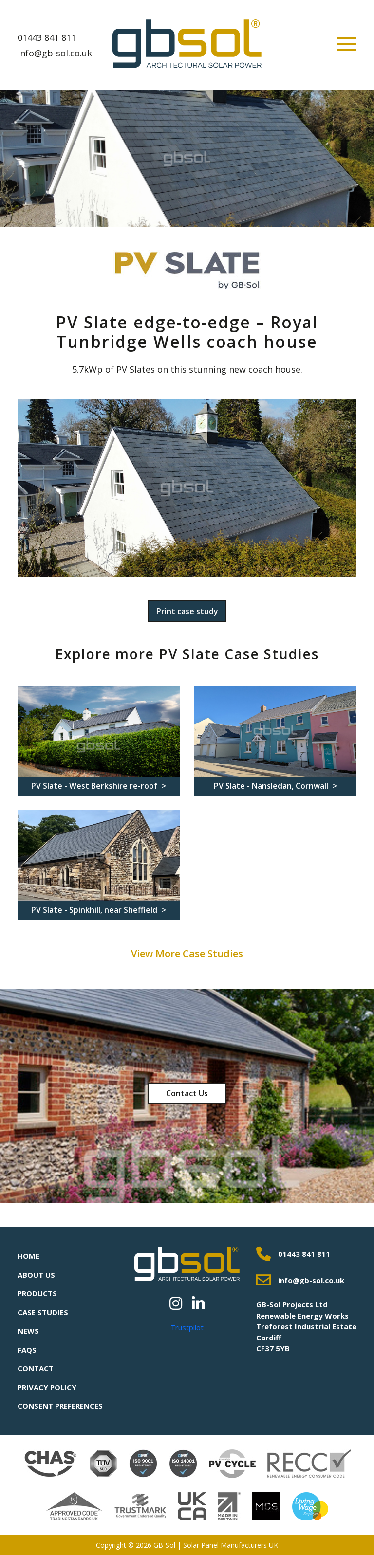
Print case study (187, 611)
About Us (36, 1275)
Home (28, 1256)
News (28, 1331)
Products (37, 1293)
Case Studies (43, 1312)
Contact (36, 1368)
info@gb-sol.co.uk (55, 53)
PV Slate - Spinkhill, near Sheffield (95, 909)
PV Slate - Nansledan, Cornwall (272, 785)
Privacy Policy (47, 1387)
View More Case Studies (187, 953)
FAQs (27, 1350)
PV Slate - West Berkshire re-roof (95, 785)
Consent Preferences (60, 1405)
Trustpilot (187, 1327)
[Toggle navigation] (346, 44)
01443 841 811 (47, 37)
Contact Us (187, 1093)
